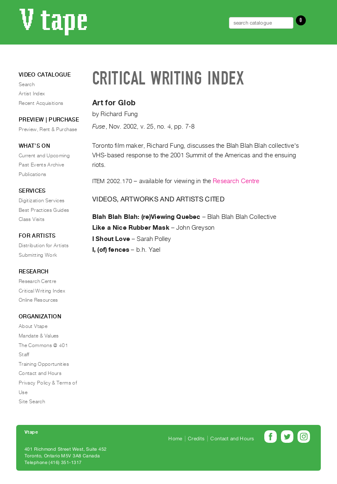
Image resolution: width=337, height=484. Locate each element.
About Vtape (33, 326)
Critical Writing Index (42, 291)
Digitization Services (42, 201)
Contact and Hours (40, 373)
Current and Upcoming (44, 156)
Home (175, 439)
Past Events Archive (41, 165)
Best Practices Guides (44, 210)
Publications (32, 174)
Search (26, 84)
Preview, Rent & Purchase (48, 129)
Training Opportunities (44, 364)
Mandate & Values (39, 336)
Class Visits (31, 219)
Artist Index (32, 94)
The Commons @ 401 (43, 345)
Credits (196, 439)
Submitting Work (38, 255)
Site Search (32, 402)
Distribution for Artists (44, 245)
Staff (24, 354)
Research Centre (236, 181)
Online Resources (38, 300)
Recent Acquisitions (41, 103)
